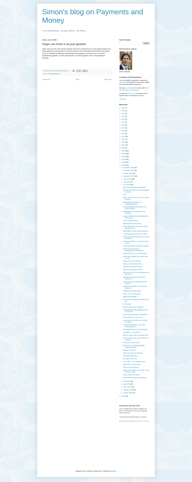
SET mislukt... (127, 304)
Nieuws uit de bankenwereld (132, 264)
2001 (123, 396)
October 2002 (128, 173)
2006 (123, 154)
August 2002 (127, 179)
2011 (123, 145)
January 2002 (128, 393)
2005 (123, 156)
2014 (123, 136)
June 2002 (127, 185)
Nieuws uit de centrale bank (132, 261)
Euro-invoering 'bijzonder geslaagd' (134, 187)
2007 (123, 151)
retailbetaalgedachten (54, 73)
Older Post (107, 79)
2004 (123, 159)
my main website (130, 88)
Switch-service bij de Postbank (133, 353)
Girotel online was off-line (131, 375)
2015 (123, 133)
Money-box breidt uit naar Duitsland (134, 378)
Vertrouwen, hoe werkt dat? (132, 364)
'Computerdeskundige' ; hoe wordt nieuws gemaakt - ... (134, 325)
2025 (123, 108)
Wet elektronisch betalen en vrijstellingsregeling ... (132, 203)
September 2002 (129, 176)
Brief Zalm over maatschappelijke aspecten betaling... (134, 346)
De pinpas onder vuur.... (130, 359)
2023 (123, 111)
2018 (123, 125)
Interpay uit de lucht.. (130, 350)
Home (77, 79)
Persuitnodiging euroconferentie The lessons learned (135, 207)
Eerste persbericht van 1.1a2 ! (133, 317)
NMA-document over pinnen (132, 223)
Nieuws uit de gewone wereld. (132, 269)
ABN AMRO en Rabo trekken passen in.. (136, 231)
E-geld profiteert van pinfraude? (133, 307)
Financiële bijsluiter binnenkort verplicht (136, 246)
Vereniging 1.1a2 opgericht (131, 332)
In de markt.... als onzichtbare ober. (134, 361)
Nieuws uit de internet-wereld (132, 267)
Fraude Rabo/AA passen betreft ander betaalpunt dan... (135, 227)
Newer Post (46, 79)
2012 (123, 142)
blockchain (123, 82)
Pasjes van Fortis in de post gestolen (135, 253)
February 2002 (128, 390)
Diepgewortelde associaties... (132, 291)
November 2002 (128, 170)
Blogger (113, 471)
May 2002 (126, 381)
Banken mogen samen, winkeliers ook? (136, 335)
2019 (123, 122)
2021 (123, 116)
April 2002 (126, 384)
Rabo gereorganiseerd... (131, 356)
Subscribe (123, 99)
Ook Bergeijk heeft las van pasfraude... (135, 329)
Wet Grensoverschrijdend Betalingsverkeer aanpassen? (133, 250)
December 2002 (128, 167)
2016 (123, 131)
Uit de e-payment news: (130, 221)
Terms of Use (131, 93)
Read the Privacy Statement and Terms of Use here (134, 421)
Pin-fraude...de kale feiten (131, 343)
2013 (123, 139)
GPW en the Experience (131, 367)
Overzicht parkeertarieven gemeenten (135, 314)
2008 (123, 148)
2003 (123, 162)
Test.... (125, 195)
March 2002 (127, 387)
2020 (123, 119)
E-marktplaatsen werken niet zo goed (135, 234)
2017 (123, 128)
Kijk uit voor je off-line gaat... (132, 294)
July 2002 (126, 182)
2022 (123, 114)
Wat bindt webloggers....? (131, 297)
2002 (123, 165)
